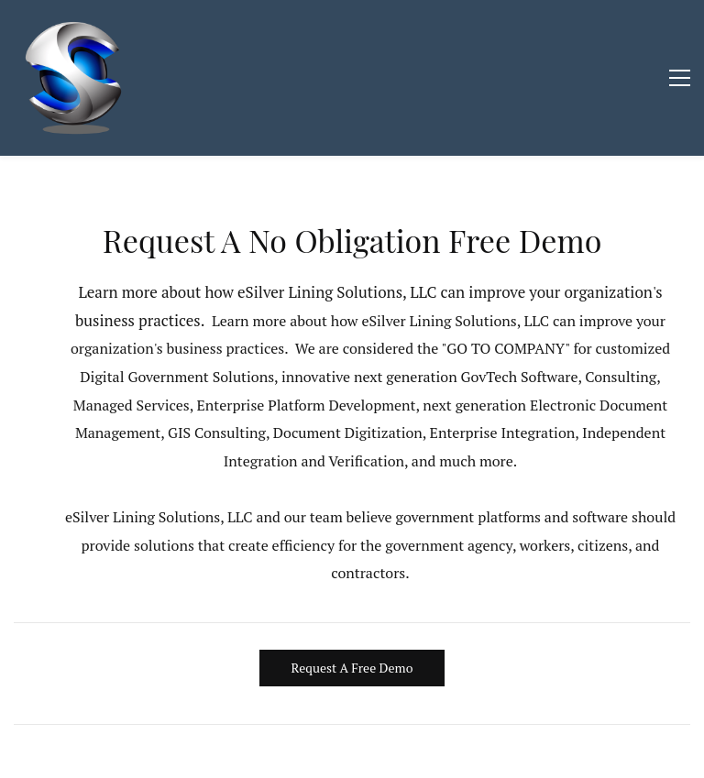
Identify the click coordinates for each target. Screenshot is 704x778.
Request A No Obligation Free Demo (352, 240)
